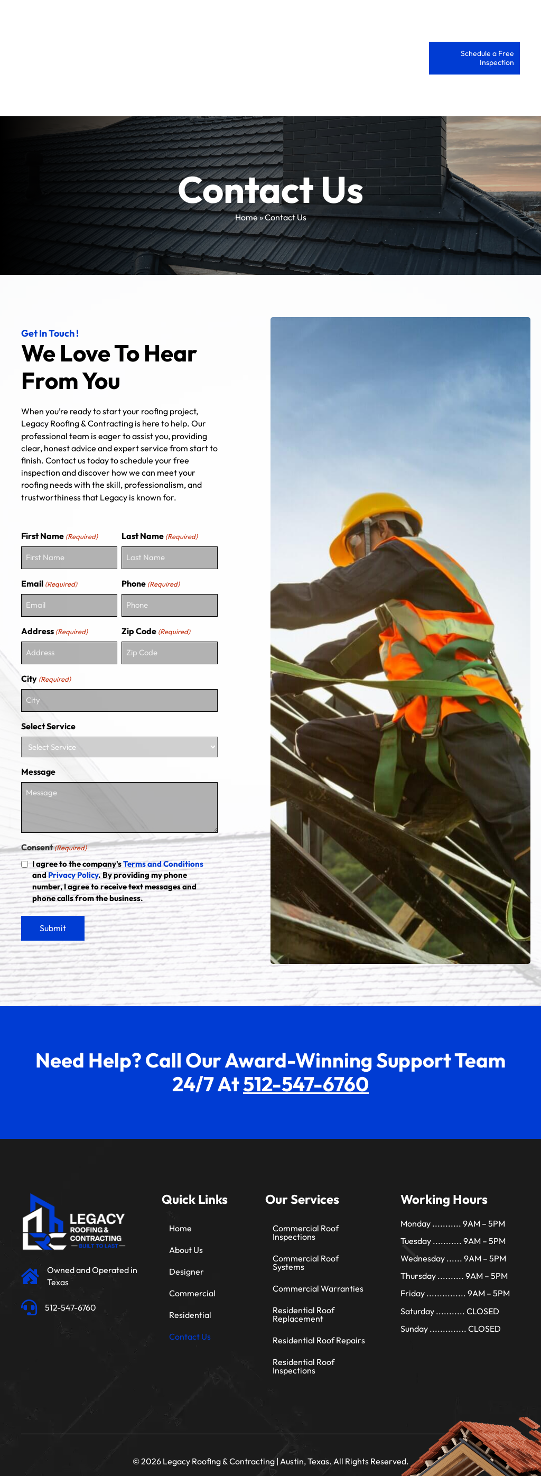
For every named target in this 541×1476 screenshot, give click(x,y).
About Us (186, 1242)
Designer (186, 1264)
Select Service (48, 718)
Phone (151, 581)
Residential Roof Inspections (303, 1358)
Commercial (192, 1285)
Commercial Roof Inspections (306, 1224)
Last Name (160, 536)
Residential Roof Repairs (319, 1333)
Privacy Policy (73, 867)
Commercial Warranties (318, 1281)
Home (246, 217)
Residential (190, 1307)
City (46, 673)
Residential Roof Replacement (303, 1306)
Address (54, 627)
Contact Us (190, 1329)
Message (38, 764)
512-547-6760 (306, 1076)
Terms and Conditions (163, 856)
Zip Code (156, 627)
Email (49, 581)
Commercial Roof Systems (306, 1255)
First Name (59, 536)
